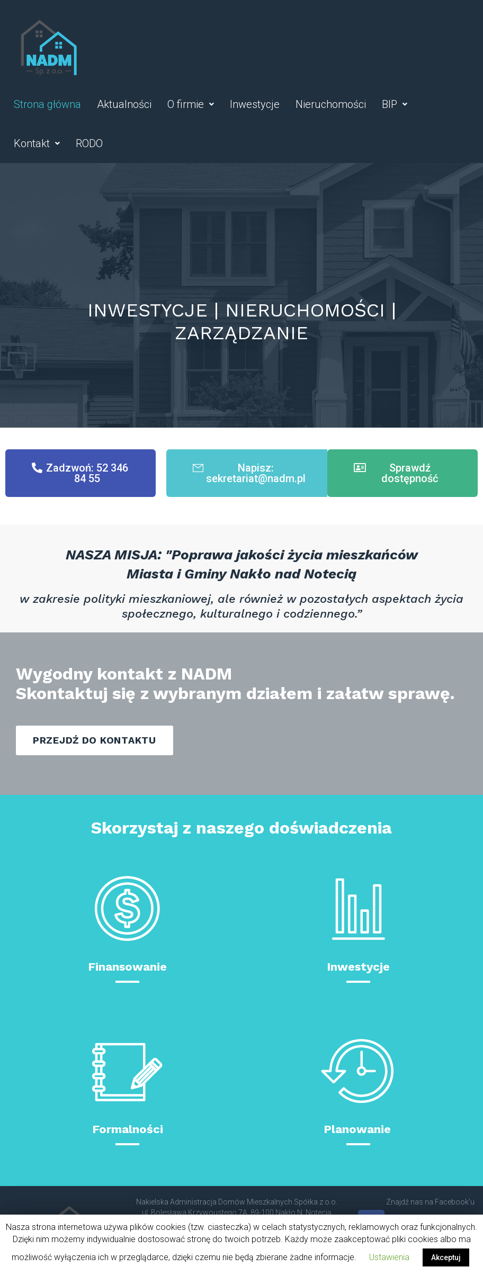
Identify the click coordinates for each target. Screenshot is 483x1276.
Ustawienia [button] (389, 1257)
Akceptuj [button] (446, 1257)
